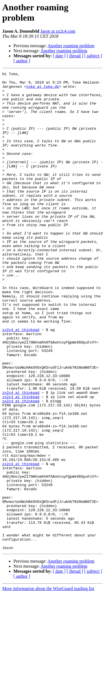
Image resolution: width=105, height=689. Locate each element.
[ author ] (21, 60)
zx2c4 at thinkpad (20, 381)
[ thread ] (75, 55)
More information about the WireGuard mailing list (48, 684)
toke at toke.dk (42, 89)
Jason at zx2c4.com (57, 31)
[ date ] (59, 55)
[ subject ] (93, 55)
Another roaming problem (71, 45)
